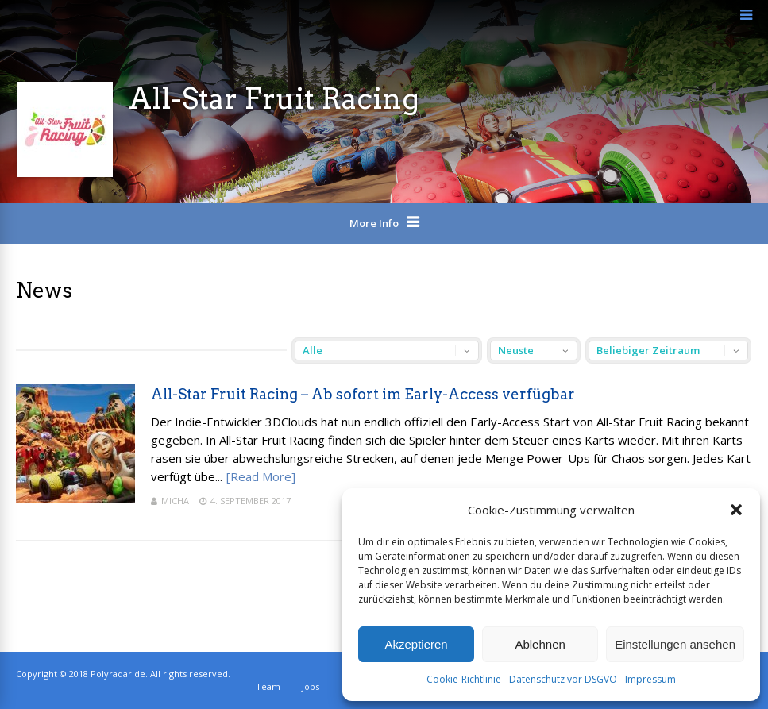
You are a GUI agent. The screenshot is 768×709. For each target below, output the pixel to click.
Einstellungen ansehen (675, 644)
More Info (374, 223)
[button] (736, 510)
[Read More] (260, 476)
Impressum (650, 679)
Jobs (310, 686)
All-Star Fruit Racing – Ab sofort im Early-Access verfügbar (363, 394)
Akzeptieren (415, 644)
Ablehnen (540, 644)
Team (268, 686)
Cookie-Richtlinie (463, 679)
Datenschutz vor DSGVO (563, 679)
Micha (175, 501)
